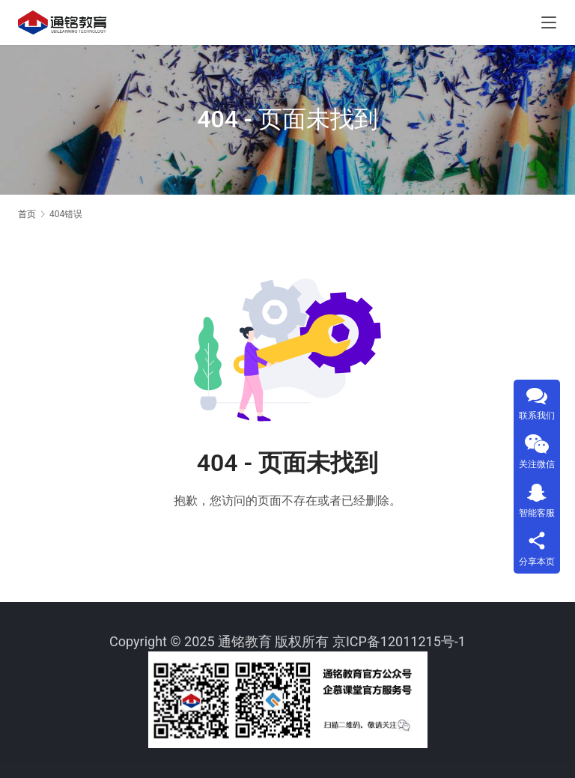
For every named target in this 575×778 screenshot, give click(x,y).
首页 (27, 214)
